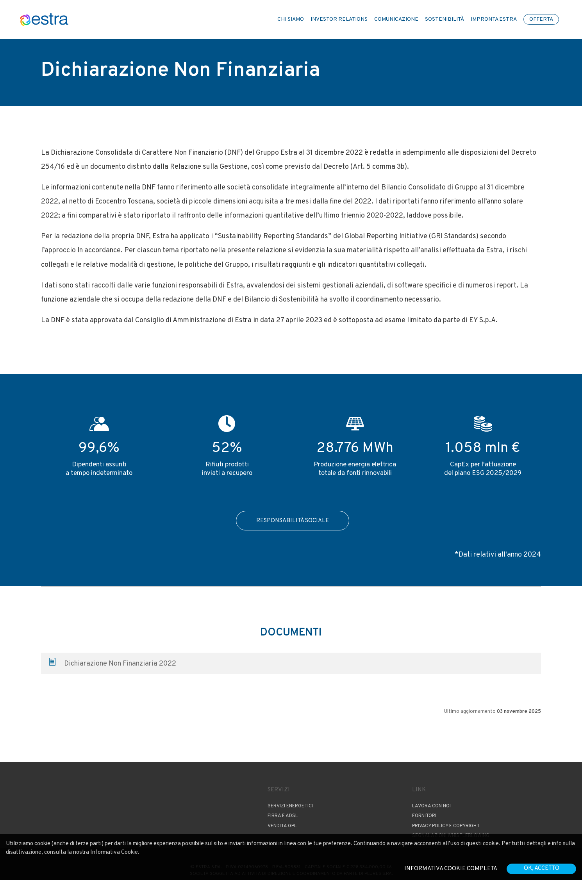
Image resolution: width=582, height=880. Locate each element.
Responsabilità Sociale (292, 521)
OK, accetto (541, 868)
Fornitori (424, 816)
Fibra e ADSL (283, 816)
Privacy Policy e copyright (446, 826)
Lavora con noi (431, 806)
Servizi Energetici (290, 806)
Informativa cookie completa (450, 869)
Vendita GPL (282, 826)
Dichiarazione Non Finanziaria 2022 (112, 663)
